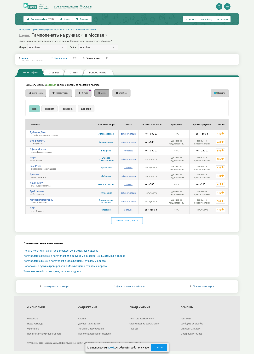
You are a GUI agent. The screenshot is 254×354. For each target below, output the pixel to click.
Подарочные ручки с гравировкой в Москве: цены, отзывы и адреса (65, 266)
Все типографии (40, 19)
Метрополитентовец (41, 199)
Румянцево (106, 167)
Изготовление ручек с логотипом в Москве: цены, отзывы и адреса (64, 260)
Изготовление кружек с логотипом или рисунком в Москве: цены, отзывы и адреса (74, 255)
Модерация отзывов (191, 333)
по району (206, 19)
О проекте (32, 318)
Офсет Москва (38, 149)
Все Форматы (38, 140)
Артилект (35, 174)
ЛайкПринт (36, 182)
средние (68, 108)
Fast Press (35, 166)
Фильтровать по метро (54, 286)
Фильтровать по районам (129, 286)
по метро (222, 19)
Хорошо (159, 347)
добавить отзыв (128, 134)
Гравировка (60, 58)
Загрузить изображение (91, 328)
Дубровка (106, 176)
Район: (73, 47)
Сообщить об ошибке (191, 323)
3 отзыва (128, 210)
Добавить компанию (89, 323)
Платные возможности (141, 318)
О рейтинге (33, 328)
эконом (49, 108)
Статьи (82, 318)
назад (32, 59)
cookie (111, 347)
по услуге (191, 19)
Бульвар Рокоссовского (106, 159)
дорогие (86, 108)
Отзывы (82, 19)
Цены (65, 19)
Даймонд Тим (38, 132)
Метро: (22, 47)
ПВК (32, 208)
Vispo (33, 157)
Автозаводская (106, 134)
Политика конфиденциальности (44, 333)
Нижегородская (106, 184)
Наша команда (35, 323)
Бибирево (106, 150)
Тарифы (133, 328)
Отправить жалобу (190, 328)
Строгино (106, 210)
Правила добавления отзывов (94, 333)
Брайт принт (37, 191)
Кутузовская (106, 193)
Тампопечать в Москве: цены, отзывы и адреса (52, 271)
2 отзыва (128, 168)
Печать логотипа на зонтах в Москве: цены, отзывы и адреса (60, 250)
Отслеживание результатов (144, 323)
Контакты (185, 318)
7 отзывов (128, 151)
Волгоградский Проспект (106, 201)
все (34, 108)
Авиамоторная (106, 142)
